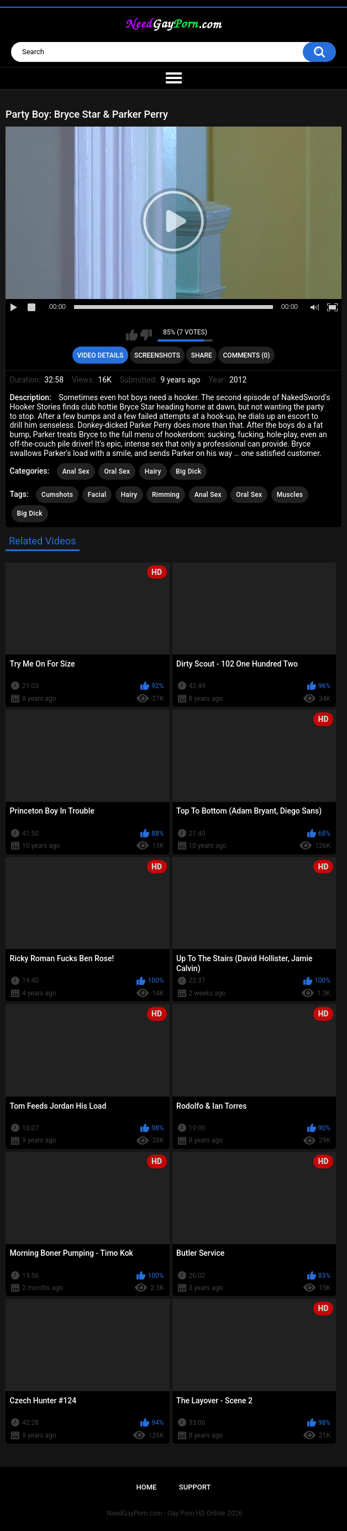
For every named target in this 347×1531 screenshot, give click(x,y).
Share (201, 355)
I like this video (132, 334)
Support (195, 1487)
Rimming (166, 495)
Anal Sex (76, 471)
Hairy (153, 471)
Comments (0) (246, 355)
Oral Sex (117, 471)
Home (146, 1487)
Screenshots (157, 355)
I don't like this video (146, 334)
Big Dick (188, 471)
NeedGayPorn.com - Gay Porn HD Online (166, 1513)
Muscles (290, 495)
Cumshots (57, 495)
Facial (97, 495)
